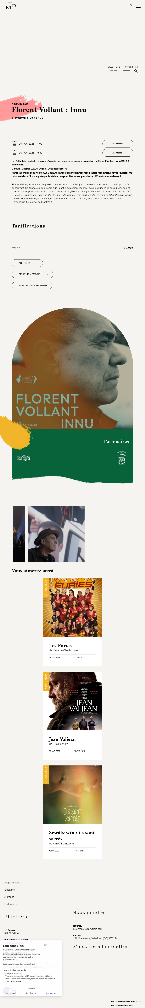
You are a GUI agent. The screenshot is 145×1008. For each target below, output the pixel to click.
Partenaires (10, 904)
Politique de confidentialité (126, 1002)
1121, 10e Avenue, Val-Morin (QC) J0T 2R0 (95, 938)
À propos (9, 897)
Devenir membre (29, 274)
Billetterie (9, 889)
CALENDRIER (112, 71)
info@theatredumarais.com (87, 929)
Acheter (117, 143)
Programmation (12, 882)
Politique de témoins (122, 1005)
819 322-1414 (11, 933)
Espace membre (28, 285)
